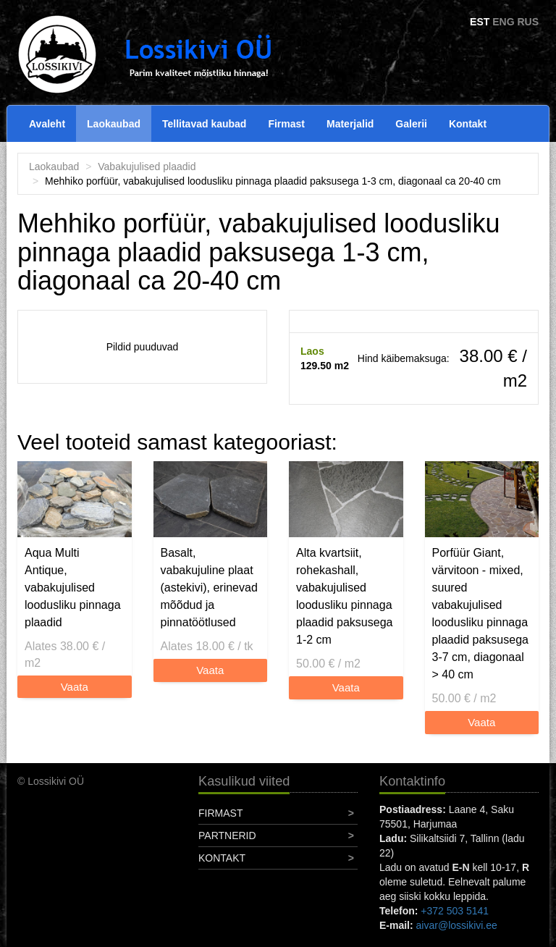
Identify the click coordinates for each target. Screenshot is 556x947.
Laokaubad (113, 124)
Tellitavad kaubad (204, 124)
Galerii (411, 124)
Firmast (286, 124)
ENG (503, 22)
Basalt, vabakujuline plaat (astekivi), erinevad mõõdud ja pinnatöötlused (209, 587)
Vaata (74, 687)
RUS (528, 22)
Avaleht (47, 124)
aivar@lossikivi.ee (456, 925)
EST (479, 22)
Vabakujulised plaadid (146, 166)
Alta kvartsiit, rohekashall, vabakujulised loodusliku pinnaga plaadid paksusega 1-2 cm (344, 596)
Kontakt (467, 124)
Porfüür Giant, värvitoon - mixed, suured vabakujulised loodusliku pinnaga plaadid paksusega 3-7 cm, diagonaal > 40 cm (480, 614)
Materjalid (350, 124)
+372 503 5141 (455, 911)
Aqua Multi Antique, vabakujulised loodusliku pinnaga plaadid (73, 587)
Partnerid (227, 835)
